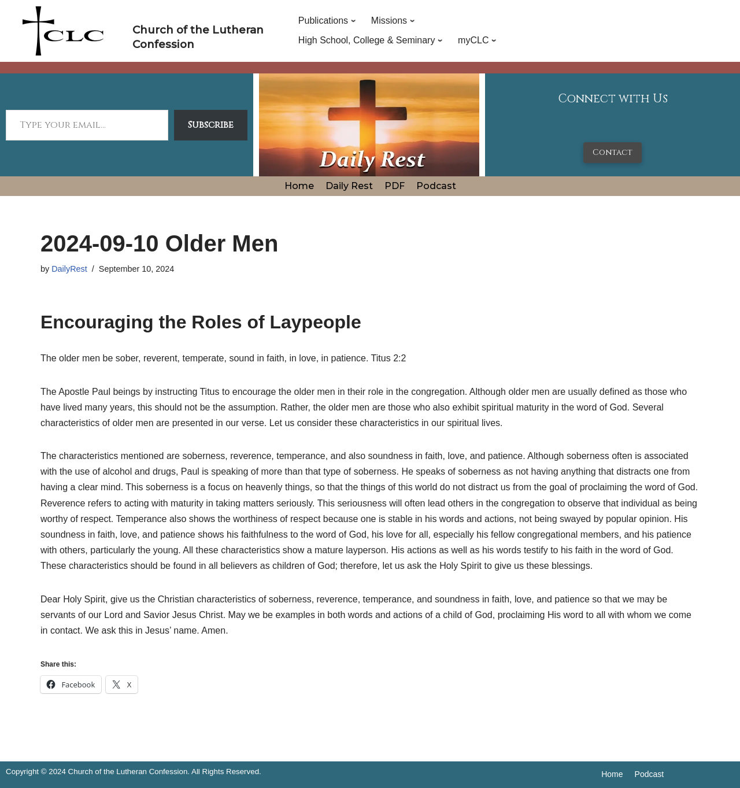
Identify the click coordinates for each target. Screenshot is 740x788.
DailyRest (69, 268)
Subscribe (211, 125)
